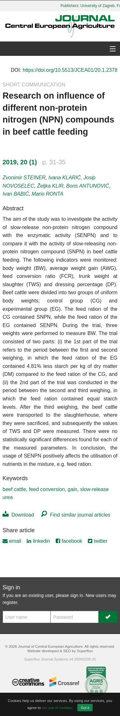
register (10, 602)
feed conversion (47, 489)
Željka (50, 186)
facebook (69, 541)
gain (72, 489)
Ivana (64, 177)
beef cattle (14, 489)
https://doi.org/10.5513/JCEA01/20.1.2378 (70, 70)
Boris (87, 186)
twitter (97, 541)
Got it (85, 708)
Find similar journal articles (75, 515)
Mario (47, 194)
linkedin (38, 541)
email (12, 541)
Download (18, 515)
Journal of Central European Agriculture (50, 646)
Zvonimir (24, 177)
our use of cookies (57, 707)
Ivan (16, 194)
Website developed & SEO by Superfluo (60, 651)
